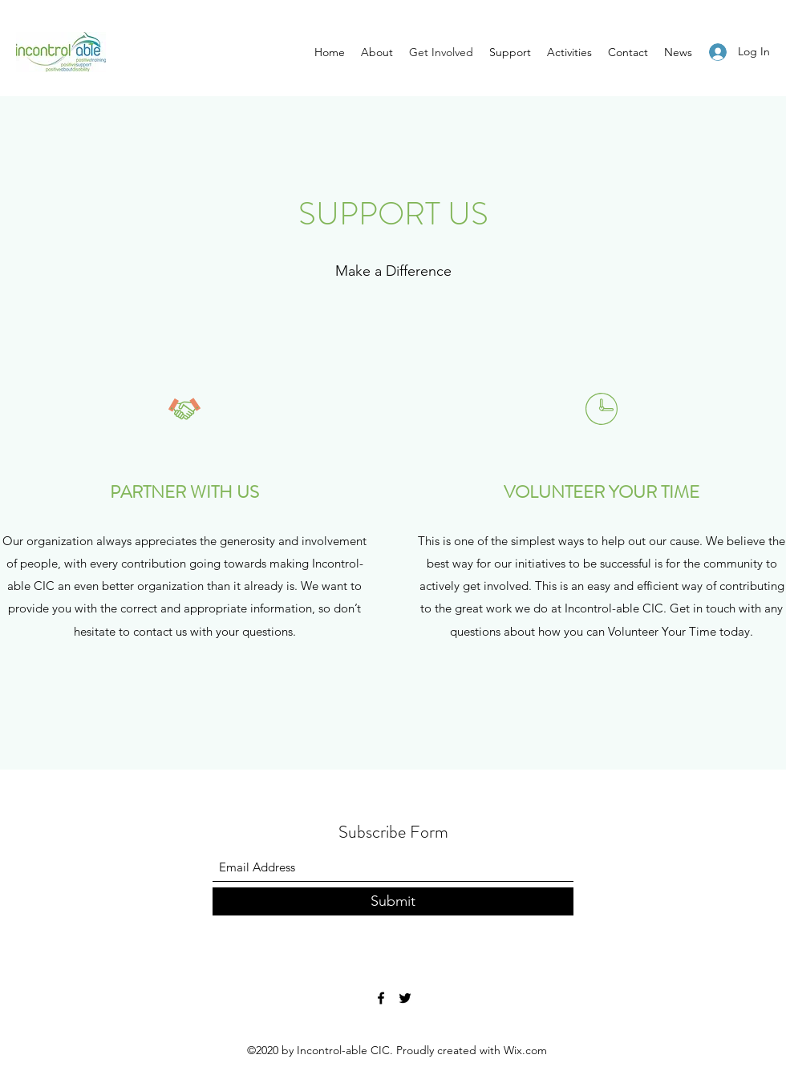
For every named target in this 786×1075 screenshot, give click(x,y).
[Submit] (393, 901)
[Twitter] (405, 998)
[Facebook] (381, 998)
